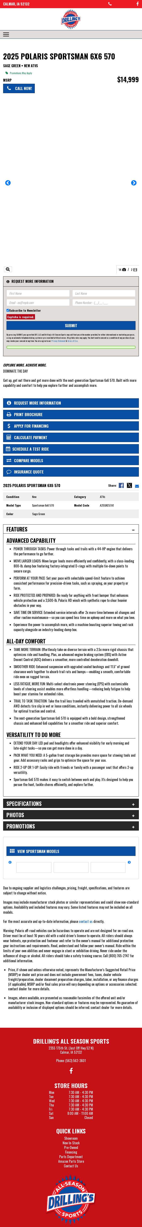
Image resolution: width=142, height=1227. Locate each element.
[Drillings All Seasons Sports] (71, 1200)
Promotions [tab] (20, 826)
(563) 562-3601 (75, 1060)
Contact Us (71, 1165)
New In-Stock (71, 1142)
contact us (86, 921)
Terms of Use (72, 340)
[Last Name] (104, 293)
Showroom (71, 1138)
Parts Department (71, 1156)
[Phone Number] (104, 302)
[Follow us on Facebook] (137, 4)
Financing (71, 1152)
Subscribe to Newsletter (25, 310)
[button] (8, 184)
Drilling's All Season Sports (71, 1041)
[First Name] (38, 293)
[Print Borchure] (71, 414)
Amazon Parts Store (71, 1161)
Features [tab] (16, 529)
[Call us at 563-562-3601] (110, 4)
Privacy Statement (58, 340)
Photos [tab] (15, 815)
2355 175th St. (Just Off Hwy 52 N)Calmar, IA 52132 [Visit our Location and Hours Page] (71, 1050)
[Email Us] (137, 485)
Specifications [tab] (24, 803)
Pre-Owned (71, 1147)
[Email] (38, 302)
